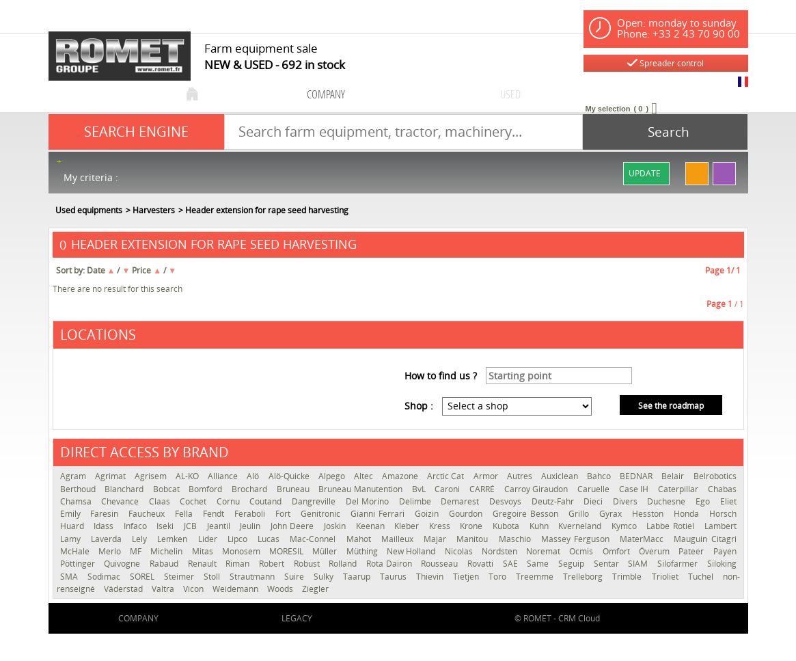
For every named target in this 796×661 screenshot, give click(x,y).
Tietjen (467, 576)
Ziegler (315, 589)
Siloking (722, 563)
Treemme (536, 576)
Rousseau (441, 563)
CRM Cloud (579, 618)
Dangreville (315, 501)
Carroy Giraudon (537, 489)
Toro (499, 576)
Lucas (270, 539)
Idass (105, 526)
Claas (161, 501)
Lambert (720, 526)
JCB (192, 526)
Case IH (635, 489)
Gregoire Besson (527, 514)
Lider (209, 539)
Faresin (106, 514)
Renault (203, 563)
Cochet (195, 501)
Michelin (167, 551)
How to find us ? (440, 375)
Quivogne (123, 563)
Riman (238, 563)
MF (136, 551)
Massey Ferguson (577, 539)
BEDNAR (637, 476)
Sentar (608, 563)
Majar (437, 539)
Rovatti (481, 563)
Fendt (215, 514)
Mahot (360, 539)
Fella (185, 514)
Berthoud (79, 489)
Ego (704, 501)
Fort (284, 514)
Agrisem (152, 476)
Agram (74, 476)
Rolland (344, 563)
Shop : (418, 405)
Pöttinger (79, 563)
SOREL (143, 576)
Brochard (251, 489)
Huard (73, 526)
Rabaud (165, 563)
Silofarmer (678, 563)
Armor (487, 476)
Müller (325, 551)
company (326, 94)
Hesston (649, 514)
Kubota (508, 526)
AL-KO (188, 476)
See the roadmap (671, 406)
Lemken (174, 539)
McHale (76, 551)
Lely (141, 539)
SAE (512, 563)
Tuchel (702, 576)
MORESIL (287, 551)
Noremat (544, 551)
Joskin (336, 526)
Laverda (108, 539)
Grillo (580, 514)
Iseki (166, 526)
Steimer (180, 576)
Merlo (110, 551)
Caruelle (594, 489)
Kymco (626, 526)
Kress (441, 526)
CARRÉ (483, 489)
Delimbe (417, 501)
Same (539, 563)
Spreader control (665, 63)
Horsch (723, 514)
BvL (420, 489)
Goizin (428, 514)
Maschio (516, 539)
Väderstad (124, 589)
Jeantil (220, 526)
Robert (273, 563)
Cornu (230, 501)
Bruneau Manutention (361, 489)
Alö (254, 476)
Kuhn (541, 526)
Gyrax (612, 514)
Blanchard (125, 489)
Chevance (121, 501)
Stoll (213, 576)
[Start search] (665, 132)
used (510, 94)
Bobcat (167, 489)
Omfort (617, 551)
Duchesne (668, 501)
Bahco (600, 476)
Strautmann (253, 576)
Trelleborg (584, 576)
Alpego (332, 476)
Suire (295, 576)
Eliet (728, 501)
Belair (673, 476)
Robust (308, 563)
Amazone (401, 476)
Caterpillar (679, 489)
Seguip (572, 563)
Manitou (473, 539)
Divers (627, 501)
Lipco (239, 539)
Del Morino (369, 501)
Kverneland (581, 526)
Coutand (267, 501)
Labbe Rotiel (671, 526)
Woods (281, 589)
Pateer (692, 551)
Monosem (242, 551)
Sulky (325, 576)
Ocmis (582, 551)
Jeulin (252, 526)
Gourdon (467, 514)
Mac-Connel (314, 539)
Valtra (164, 589)
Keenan (372, 526)
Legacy (297, 618)
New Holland (412, 551)
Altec (364, 476)
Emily (72, 514)
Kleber (408, 526)
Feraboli (251, 514)
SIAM (639, 563)
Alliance (224, 476)
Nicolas (460, 551)
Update (645, 173)
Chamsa (77, 501)
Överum (655, 551)
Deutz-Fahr (554, 501)
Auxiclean (560, 476)
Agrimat (111, 476)
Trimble (628, 576)
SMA (70, 576)
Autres (520, 476)
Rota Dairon (390, 563)
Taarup (358, 576)
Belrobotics (715, 476)
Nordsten (500, 551)
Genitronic (322, 514)
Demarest (461, 501)
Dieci (595, 501)
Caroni (449, 489)
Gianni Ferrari (379, 514)
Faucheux (148, 514)
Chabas (722, 489)
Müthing (363, 551)
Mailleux (399, 539)
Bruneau (294, 489)
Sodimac (105, 576)
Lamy (72, 539)
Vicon (194, 589)
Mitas (203, 551)
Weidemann (236, 589)
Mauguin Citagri (705, 539)
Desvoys (507, 501)
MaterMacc (643, 539)
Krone (473, 526)
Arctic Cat (446, 476)
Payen (725, 551)
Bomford (207, 489)
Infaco (137, 526)
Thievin (431, 576)
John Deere (294, 526)
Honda (688, 514)
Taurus (394, 576)
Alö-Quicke (290, 476)
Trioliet (666, 576)
